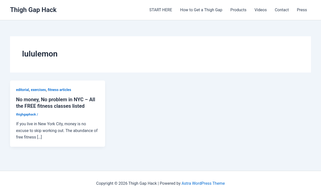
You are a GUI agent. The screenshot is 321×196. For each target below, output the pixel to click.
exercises (38, 90)
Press (302, 10)
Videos (261, 10)
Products (238, 10)
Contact (282, 10)
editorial (22, 90)
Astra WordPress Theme (203, 183)
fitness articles (59, 90)
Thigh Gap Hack (33, 10)
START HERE (160, 10)
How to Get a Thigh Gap (201, 10)
